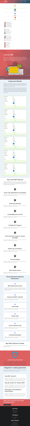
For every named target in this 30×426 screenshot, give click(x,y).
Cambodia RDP (7, 25)
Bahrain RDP (7, 22)
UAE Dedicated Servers (7, 404)
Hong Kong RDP (8, 26)
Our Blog (15, 418)
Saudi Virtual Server (15, 424)
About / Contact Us (15, 417)
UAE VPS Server (15, 422)
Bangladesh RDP (8, 23)
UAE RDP (6, 45)
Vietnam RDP (7, 46)
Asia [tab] (15, 6)
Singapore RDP (7, 38)
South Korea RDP (7, 40)
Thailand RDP (7, 42)
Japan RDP (6, 30)
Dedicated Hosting (15, 410)
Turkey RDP (7, 44)
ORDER (15, 120)
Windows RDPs (15, 412)
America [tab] (15, 14)
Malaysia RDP (7, 33)
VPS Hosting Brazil (15, 423)
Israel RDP (6, 29)
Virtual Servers (15, 411)
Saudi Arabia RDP (7, 37)
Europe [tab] (15, 10)
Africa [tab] (15, 18)
